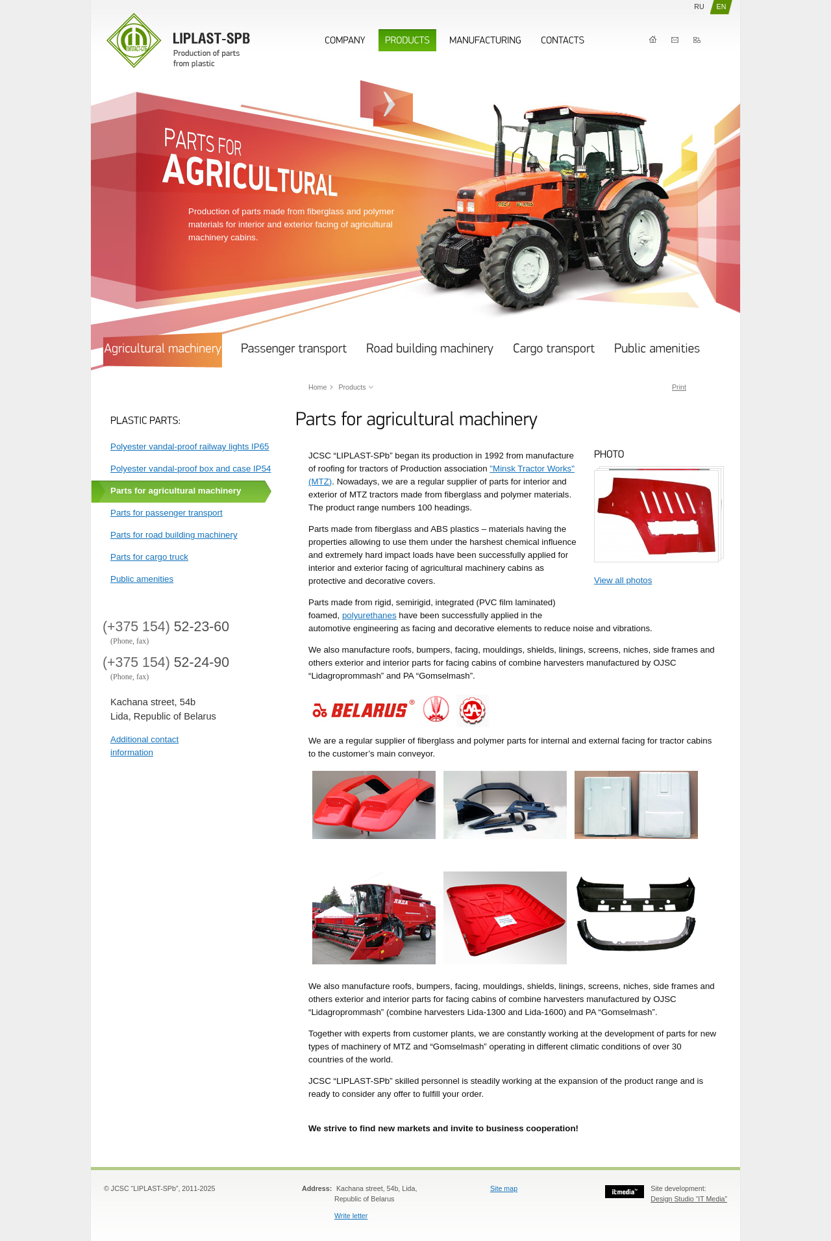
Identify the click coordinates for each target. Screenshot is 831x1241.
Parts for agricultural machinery (175, 490)
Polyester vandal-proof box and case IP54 (190, 468)
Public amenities (141, 579)
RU (699, 6)
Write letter (350, 1216)
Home (653, 40)
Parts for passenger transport (166, 513)
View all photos (623, 580)
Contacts (675, 40)
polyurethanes (369, 615)
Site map (503, 1188)
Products (352, 387)
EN (721, 6)
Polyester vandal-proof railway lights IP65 (189, 446)
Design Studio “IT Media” (689, 1199)
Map (697, 40)
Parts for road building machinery (174, 535)
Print (679, 387)
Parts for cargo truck (149, 557)
